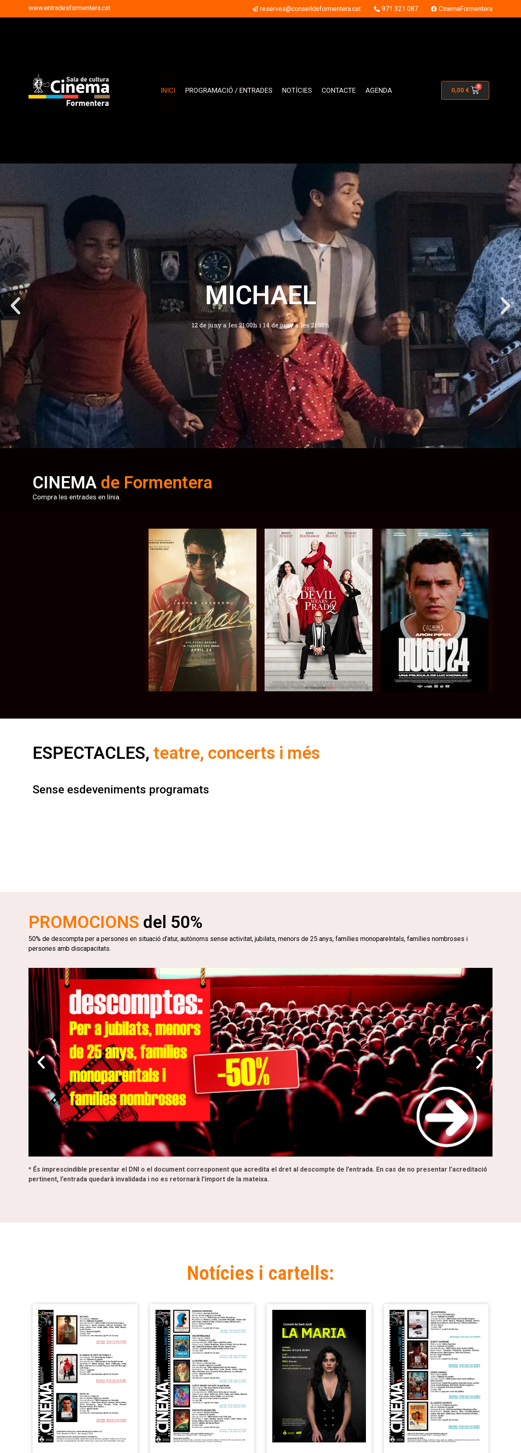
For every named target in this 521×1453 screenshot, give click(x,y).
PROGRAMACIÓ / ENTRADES (228, 90)
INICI (167, 90)
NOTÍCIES (297, 90)
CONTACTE (339, 90)
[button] (15, 305)
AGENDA (379, 90)
